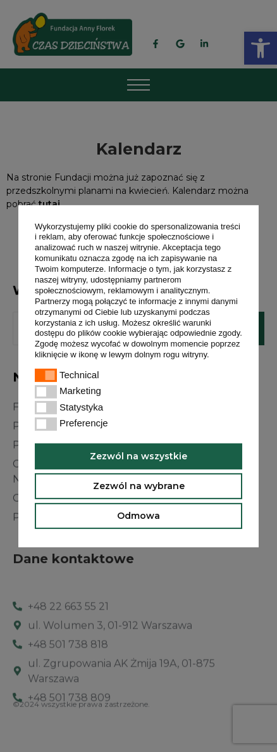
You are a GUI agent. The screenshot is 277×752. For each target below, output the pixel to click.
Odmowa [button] (138, 515)
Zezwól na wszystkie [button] (138, 456)
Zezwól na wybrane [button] (139, 486)
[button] (212, 355)
